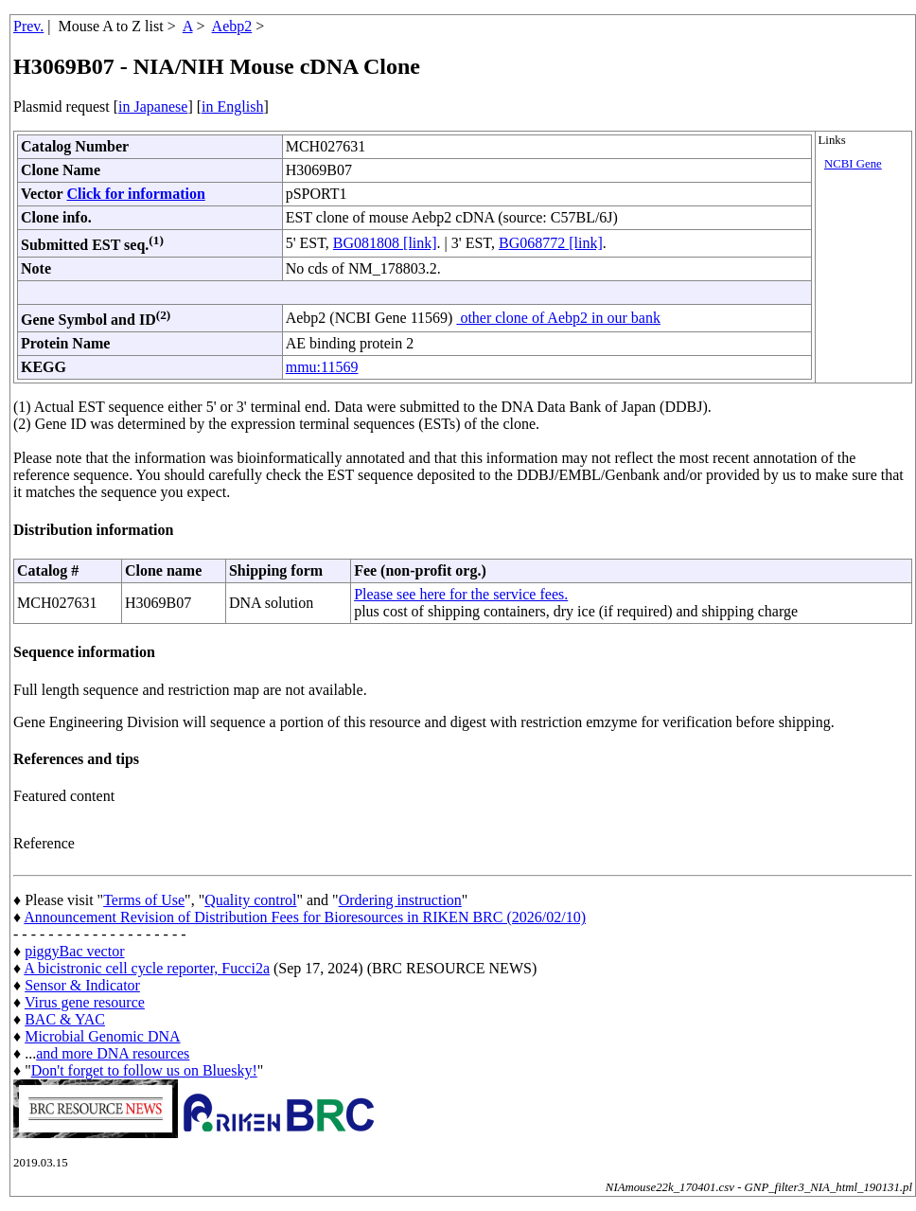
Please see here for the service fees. (461, 594)
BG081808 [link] (385, 243)
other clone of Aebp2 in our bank (558, 318)
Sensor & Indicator (82, 985)
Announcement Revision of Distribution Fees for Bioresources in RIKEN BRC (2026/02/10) (305, 917)
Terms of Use (144, 900)
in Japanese (152, 106)
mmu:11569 (322, 367)
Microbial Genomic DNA (102, 1036)
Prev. (28, 26)
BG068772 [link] (551, 243)
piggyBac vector (74, 951)
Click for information (135, 194)
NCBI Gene (853, 163)
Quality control (250, 900)
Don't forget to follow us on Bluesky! (144, 1070)
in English (232, 106)
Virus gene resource (85, 1002)
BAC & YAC (65, 1019)
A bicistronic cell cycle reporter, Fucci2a (147, 968)
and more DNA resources (112, 1053)
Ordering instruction (400, 900)
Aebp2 (232, 26)
